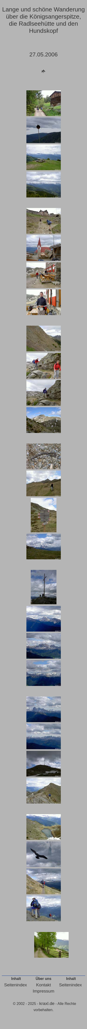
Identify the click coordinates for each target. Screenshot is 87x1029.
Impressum (43, 991)
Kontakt (43, 984)
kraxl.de (47, 1003)
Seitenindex (15, 984)
